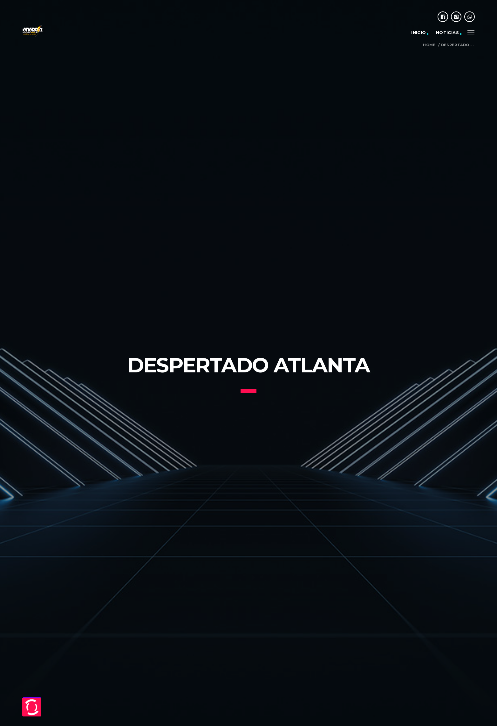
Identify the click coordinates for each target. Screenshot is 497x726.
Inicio (418, 32)
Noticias (447, 32)
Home (429, 45)
